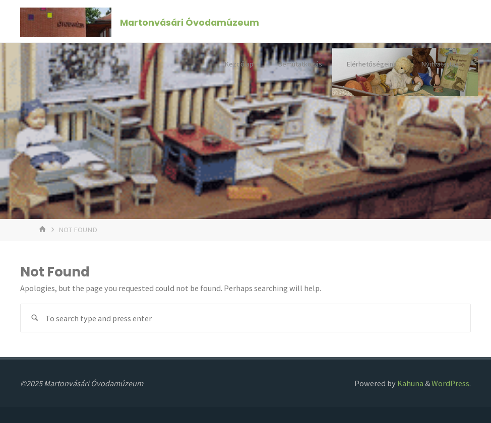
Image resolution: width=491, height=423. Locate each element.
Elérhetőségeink (371, 63)
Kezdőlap (239, 63)
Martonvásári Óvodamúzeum (189, 22)
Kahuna (409, 383)
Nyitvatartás (440, 63)
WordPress (450, 383)
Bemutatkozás (300, 63)
